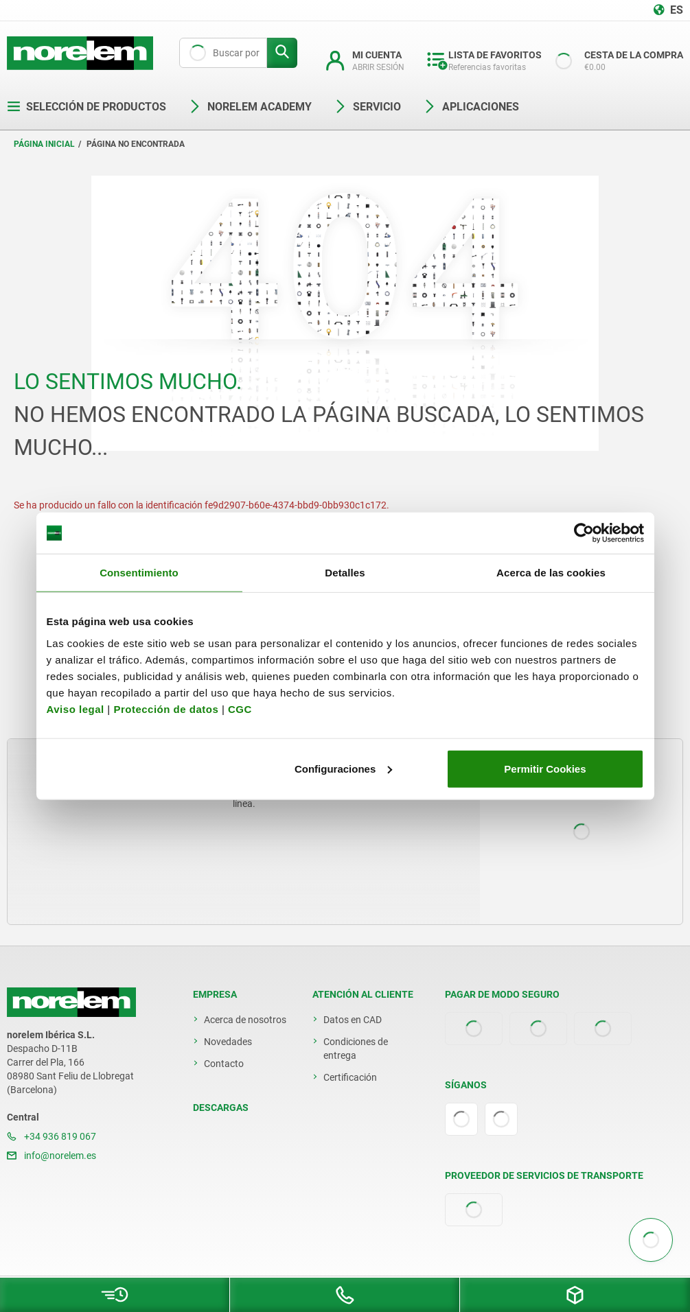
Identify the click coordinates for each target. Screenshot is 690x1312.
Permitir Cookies (545, 768)
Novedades (228, 1041)
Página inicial (44, 144)
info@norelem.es (51, 1155)
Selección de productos (86, 106)
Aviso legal (75, 708)
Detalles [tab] (345, 572)
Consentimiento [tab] (139, 572)
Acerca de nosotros (245, 1019)
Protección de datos (165, 708)
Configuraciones (343, 768)
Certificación (350, 1077)
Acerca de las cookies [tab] (551, 572)
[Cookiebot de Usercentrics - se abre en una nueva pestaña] (584, 533)
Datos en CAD (352, 1019)
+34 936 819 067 (51, 1136)
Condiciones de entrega (355, 1048)
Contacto (224, 1063)
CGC (240, 708)
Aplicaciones (471, 106)
